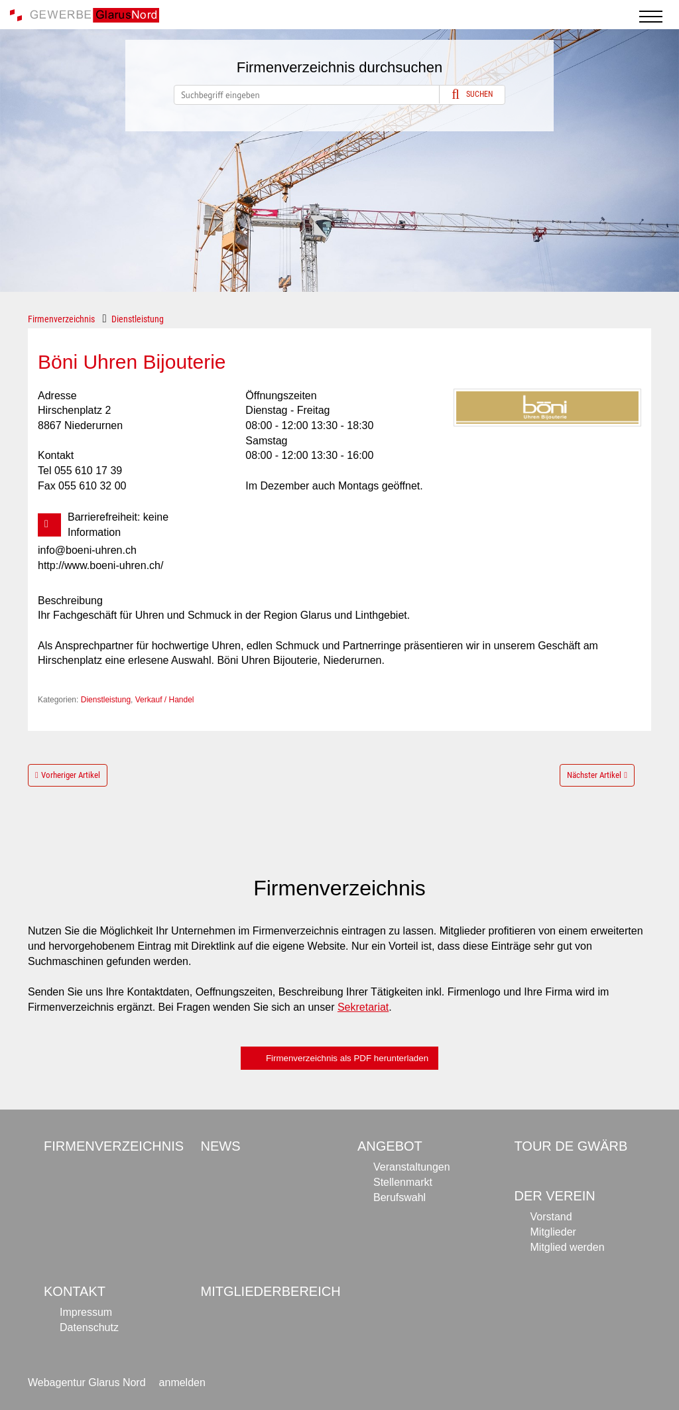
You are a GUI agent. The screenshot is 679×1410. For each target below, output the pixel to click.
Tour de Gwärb (571, 1146)
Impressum (86, 1312)
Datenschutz (89, 1327)
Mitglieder (553, 1232)
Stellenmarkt (402, 1182)
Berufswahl (399, 1197)
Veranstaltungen (411, 1167)
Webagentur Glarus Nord (87, 1382)
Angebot (389, 1146)
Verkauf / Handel (164, 699)
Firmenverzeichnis (61, 319)
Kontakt (74, 1291)
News (221, 1146)
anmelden (182, 1382)
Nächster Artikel (594, 775)
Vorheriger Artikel (70, 775)
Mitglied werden (567, 1247)
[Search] (339, 95)
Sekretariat (363, 1007)
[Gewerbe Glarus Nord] (84, 14)
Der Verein (555, 1195)
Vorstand (551, 1216)
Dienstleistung (137, 319)
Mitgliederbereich (271, 1291)
